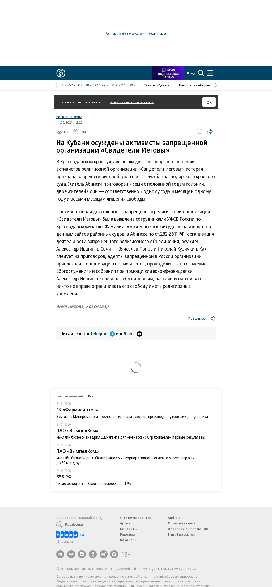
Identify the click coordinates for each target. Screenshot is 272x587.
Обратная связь (182, 523)
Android (174, 517)
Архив (125, 523)
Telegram (103, 333)
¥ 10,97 (99, 85)
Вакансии (128, 540)
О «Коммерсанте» (136, 517)
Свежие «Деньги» (157, 85)
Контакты (128, 528)
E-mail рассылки (182, 534)
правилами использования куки (132, 102)
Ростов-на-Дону (69, 116)
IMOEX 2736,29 (121, 85)
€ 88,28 (83, 85)
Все (90, 396)
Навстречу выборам (194, 85)
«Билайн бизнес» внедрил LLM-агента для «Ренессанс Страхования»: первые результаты (130, 437)
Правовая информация (188, 528)
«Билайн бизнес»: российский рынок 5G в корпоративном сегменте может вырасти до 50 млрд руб (125, 460)
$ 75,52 (67, 85)
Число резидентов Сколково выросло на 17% (93, 483)
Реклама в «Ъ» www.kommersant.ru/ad (136, 33)
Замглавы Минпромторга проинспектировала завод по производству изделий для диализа (132, 416)
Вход (191, 73)
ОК (209, 102)
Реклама (127, 534)
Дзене (132, 333)
